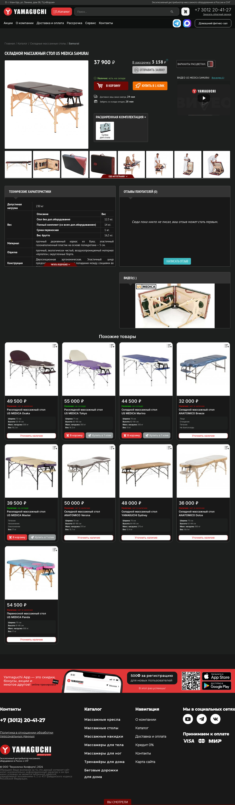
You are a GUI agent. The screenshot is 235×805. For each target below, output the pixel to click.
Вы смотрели (117, 802)
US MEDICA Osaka (18, 413)
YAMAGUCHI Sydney (134, 515)
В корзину (74, 435)
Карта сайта (145, 762)
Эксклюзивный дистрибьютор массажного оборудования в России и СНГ (191, 2)
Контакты (106, 23)
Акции (8, 23)
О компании (25, 23)
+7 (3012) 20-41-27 (22, 720)
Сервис (90, 23)
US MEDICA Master (19, 515)
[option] (175, 306)
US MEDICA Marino (134, 413)
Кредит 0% (144, 745)
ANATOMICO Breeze (191, 413)
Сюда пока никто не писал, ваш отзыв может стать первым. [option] (175, 221)
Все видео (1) (218, 77)
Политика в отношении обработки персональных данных (26, 734)
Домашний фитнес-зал (213, 23)
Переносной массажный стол (26, 613)
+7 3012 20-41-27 (213, 10)
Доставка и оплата (50, 23)
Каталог (141, 728)
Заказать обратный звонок (217, 14)
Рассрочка (74, 23)
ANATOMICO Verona (77, 515)
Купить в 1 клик (149, 85)
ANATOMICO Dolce (191, 515)
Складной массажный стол (139, 409)
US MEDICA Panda (18, 617)
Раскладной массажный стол (26, 409)
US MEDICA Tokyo (75, 413)
